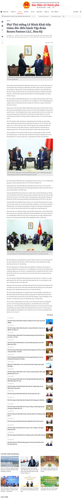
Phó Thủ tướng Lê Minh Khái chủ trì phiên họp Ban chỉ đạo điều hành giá (26, 435)
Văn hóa (26, 11)
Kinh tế (20, 11)
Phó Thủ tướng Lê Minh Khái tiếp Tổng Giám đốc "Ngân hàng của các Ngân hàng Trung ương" (25, 387)
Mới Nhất (76, 11)
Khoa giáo (39, 11)
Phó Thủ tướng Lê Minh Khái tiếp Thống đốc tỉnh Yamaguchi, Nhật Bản (26, 400)
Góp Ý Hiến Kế (54, 11)
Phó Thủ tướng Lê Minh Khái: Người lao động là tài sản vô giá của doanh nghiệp (26, 321)
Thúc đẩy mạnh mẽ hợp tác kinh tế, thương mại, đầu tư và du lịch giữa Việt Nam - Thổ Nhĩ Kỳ (9, 489)
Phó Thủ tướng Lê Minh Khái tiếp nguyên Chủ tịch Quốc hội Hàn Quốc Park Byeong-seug (26, 443)
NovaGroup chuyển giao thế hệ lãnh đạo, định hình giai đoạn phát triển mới (30, 489)
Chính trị (13, 11)
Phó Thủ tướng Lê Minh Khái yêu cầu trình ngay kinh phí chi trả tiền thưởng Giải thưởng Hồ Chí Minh (25, 358)
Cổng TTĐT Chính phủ (43, 16)
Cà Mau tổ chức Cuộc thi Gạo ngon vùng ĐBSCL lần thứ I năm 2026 (49, 488)
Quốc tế (46, 11)
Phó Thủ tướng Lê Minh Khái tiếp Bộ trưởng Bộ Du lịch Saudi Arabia (26, 421)
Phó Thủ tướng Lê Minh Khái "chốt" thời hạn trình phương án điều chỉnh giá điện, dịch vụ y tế (26, 372)
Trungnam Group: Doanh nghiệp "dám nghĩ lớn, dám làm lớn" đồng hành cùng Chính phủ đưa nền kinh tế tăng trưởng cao (29, 470)
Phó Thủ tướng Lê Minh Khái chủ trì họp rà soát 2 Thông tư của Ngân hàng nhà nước (25, 428)
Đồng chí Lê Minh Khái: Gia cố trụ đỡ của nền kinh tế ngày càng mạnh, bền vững (26, 365)
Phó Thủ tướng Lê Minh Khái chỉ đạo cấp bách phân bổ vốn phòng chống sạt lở (26, 414)
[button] (32, 16)
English (49, 7)
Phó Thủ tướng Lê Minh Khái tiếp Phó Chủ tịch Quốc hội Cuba (24, 393)
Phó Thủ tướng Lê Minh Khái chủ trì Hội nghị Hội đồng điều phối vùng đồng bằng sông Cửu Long (26, 380)
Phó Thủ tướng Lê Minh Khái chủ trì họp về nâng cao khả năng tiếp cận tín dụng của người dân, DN (26, 407)
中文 (53, 7)
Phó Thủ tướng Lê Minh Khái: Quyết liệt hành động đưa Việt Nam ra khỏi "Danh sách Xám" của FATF (26, 350)
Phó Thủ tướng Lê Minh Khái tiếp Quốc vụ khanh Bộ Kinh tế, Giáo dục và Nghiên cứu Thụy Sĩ (26, 329)
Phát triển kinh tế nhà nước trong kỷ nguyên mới (15, 16)
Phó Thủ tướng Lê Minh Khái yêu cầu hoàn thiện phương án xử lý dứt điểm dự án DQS (26, 343)
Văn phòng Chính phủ (56, 16)
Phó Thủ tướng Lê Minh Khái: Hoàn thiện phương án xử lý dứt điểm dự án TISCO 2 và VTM (26, 336)
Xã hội (32, 11)
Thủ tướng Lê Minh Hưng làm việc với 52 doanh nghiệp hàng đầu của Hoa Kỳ (49, 469)
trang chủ (4, 11)
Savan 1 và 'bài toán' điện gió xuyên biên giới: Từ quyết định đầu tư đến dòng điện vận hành (10, 469)
